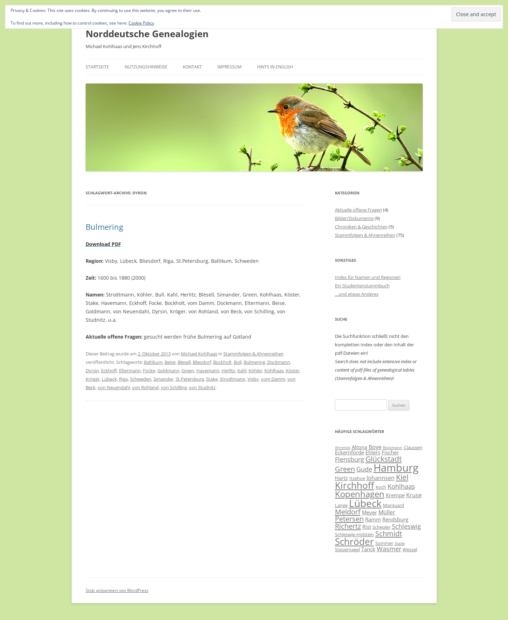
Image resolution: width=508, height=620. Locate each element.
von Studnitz (202, 387)
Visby (253, 379)
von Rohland (145, 387)
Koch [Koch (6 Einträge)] (381, 487)
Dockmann (278, 362)
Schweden (140, 379)
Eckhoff (109, 370)
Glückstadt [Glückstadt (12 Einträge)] (383, 459)
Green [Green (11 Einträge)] (345, 469)
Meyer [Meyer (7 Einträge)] (369, 512)
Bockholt (222, 362)
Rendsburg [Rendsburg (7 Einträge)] (395, 519)
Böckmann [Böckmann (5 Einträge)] (392, 447)
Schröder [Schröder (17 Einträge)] (354, 541)
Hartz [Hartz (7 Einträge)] (341, 477)
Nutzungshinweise (146, 67)
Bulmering (104, 226)
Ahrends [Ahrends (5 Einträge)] (342, 447)
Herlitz (228, 370)
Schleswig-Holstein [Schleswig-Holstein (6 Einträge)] (354, 534)
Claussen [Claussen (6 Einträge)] (413, 447)
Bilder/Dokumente (354, 218)
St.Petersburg (190, 379)
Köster (292, 370)
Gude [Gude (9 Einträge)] (364, 469)
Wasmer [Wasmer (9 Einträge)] (389, 549)
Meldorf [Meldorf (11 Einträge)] (348, 511)
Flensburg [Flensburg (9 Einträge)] (349, 459)
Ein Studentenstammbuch (362, 285)
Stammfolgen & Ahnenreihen (253, 354)
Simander (163, 379)
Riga (123, 379)
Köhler (255, 370)
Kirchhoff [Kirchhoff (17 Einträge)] (354, 485)
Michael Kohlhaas (199, 354)
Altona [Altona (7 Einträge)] (359, 447)
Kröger (93, 379)
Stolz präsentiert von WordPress (117, 590)
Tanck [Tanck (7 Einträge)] (368, 549)
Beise (170, 362)
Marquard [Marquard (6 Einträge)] (393, 505)
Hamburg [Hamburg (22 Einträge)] (396, 468)
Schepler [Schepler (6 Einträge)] (381, 527)
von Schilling (174, 387)
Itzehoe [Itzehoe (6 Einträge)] (357, 478)
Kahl (241, 370)
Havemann (207, 370)
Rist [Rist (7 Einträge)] (366, 526)
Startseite (97, 67)
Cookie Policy (141, 23)
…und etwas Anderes (356, 294)
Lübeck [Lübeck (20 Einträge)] (365, 503)
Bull (238, 362)
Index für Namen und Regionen (368, 277)
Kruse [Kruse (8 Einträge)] (414, 495)
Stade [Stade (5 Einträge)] (400, 543)
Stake (212, 379)
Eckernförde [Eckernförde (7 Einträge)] (349, 452)
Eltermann (130, 370)
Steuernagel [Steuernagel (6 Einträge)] (347, 549)
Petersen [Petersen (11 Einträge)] (349, 519)
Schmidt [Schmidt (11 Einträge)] (388, 533)
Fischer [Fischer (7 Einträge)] (390, 452)
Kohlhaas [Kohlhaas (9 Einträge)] (401, 486)
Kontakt (192, 67)
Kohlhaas (274, 370)
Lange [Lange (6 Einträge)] (341, 505)
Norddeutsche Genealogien (147, 33)
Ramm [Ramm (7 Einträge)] (373, 519)
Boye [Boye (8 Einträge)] (375, 447)
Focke (149, 370)
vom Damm (273, 379)
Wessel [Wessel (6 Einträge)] (410, 549)
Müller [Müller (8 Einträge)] (386, 512)
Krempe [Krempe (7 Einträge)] (395, 495)
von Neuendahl (114, 387)
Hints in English (275, 67)
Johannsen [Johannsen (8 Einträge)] (381, 478)
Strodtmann (232, 379)
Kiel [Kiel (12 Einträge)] (402, 477)
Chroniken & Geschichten (361, 227)
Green (188, 370)
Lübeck (109, 379)
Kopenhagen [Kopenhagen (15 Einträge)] (359, 494)
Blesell (184, 362)
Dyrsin (92, 370)
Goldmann (168, 370)
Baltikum (153, 362)
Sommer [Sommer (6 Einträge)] (384, 543)
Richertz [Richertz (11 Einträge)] (348, 526)
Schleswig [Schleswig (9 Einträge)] (406, 526)
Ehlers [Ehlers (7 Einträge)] (372, 452)
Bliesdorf (202, 362)
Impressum (229, 67)
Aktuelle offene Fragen (358, 210)
